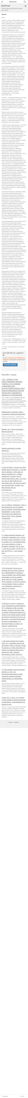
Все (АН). (22, 1096)
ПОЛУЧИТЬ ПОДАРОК (10, 364)
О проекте (10, 722)
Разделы (16, 722)
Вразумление (5, 1096)
